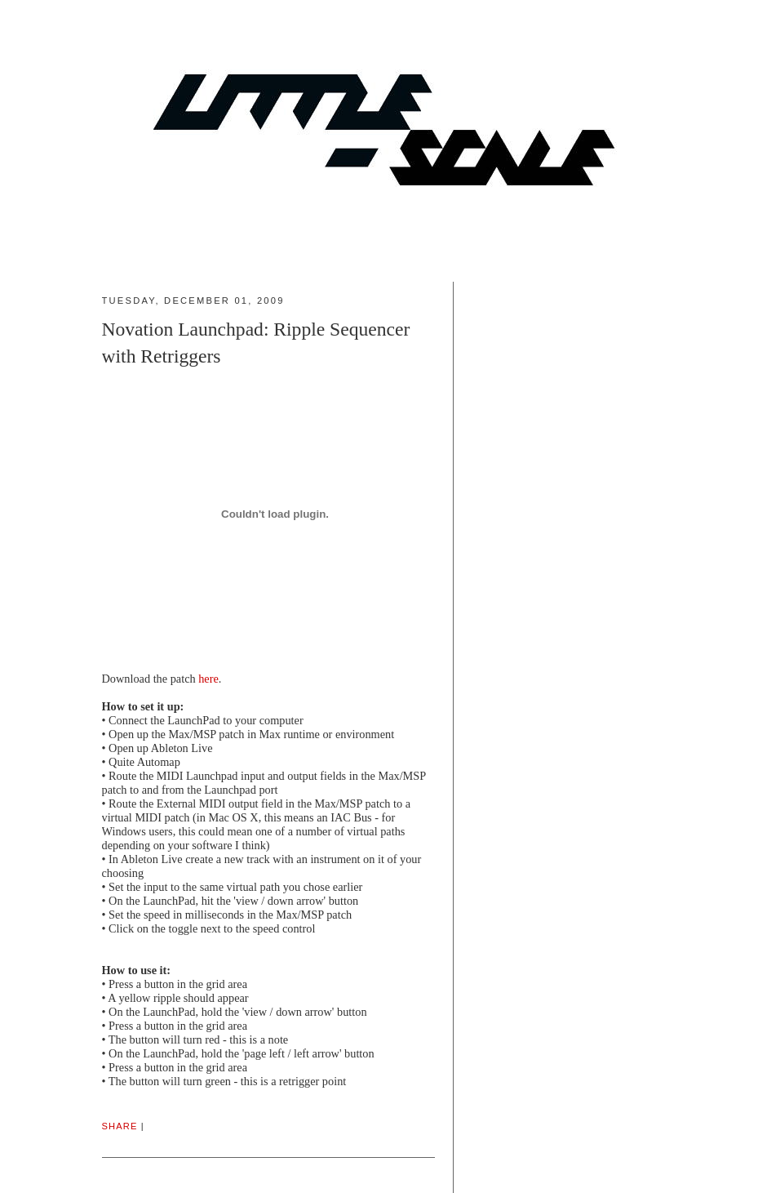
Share (120, 1126)
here (208, 678)
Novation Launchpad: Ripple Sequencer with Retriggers (256, 342)
